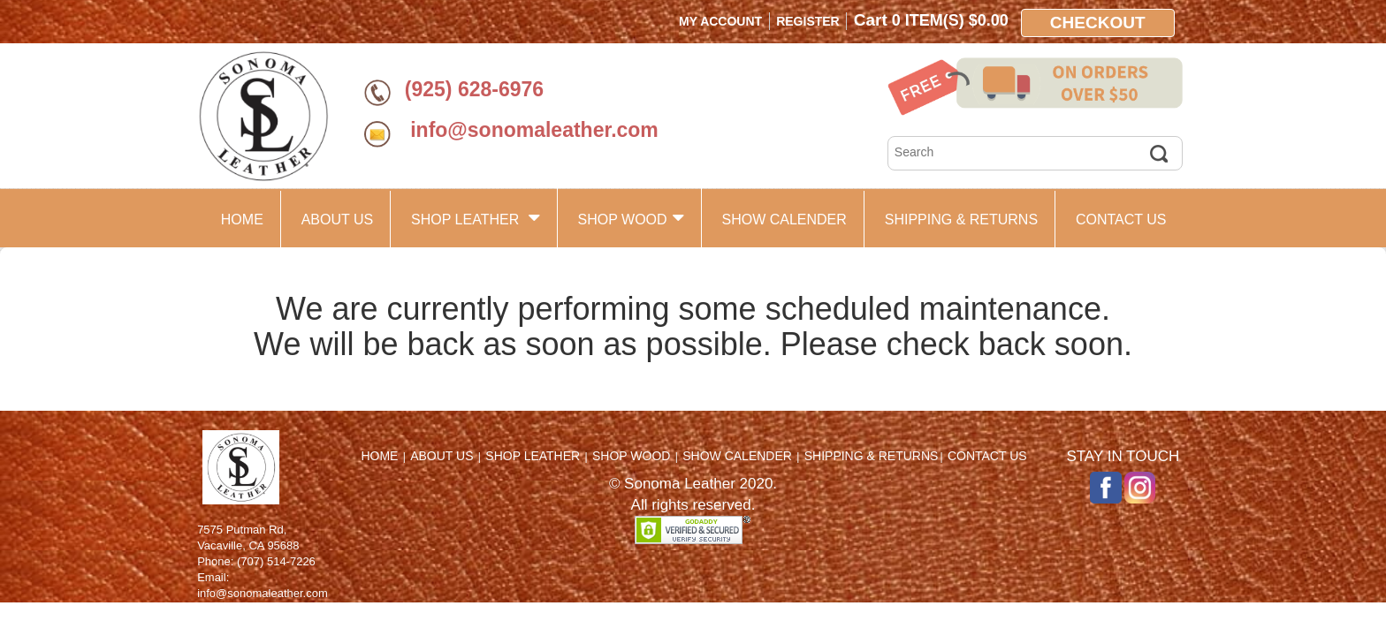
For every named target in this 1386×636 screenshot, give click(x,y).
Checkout (1098, 22)
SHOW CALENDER (783, 219)
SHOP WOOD (631, 217)
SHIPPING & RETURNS (961, 219)
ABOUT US (337, 219)
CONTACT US (1121, 219)
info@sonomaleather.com (532, 129)
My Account (720, 21)
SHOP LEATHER (475, 217)
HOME (242, 219)
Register (808, 21)
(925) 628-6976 (474, 89)
